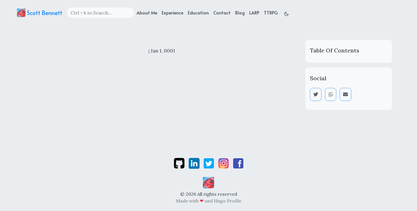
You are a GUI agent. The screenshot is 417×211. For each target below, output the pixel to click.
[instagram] (224, 163)
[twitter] (209, 163)
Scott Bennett (39, 13)
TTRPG (271, 12)
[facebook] (238, 163)
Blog (240, 12)
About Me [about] (147, 12)
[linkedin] (195, 163)
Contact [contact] (222, 12)
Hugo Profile (227, 201)
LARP (254, 12)
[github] (179, 163)
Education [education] (198, 12)
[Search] (100, 12)
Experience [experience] (172, 12)
